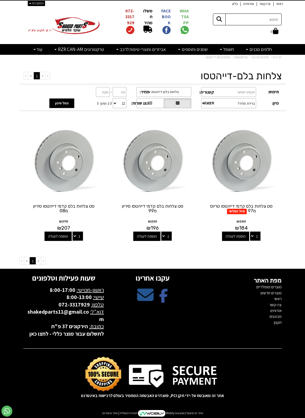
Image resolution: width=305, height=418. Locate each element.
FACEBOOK (166, 17)
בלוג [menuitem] (235, 3)
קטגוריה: (206, 92)
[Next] (31, 75)
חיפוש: (273, 91)
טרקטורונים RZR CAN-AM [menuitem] (79, 49)
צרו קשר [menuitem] (265, 3)
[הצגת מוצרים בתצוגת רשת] (177, 103)
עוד (38, 49)
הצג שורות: (140, 103)
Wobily (169, 413)
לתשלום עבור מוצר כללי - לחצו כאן (66, 333)
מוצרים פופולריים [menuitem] (269, 286)
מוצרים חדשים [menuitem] (271, 292)
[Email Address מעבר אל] (145, 299)
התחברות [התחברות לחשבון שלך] (36, 3)
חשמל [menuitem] (227, 49)
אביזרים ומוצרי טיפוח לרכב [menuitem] (141, 49)
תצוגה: (208, 102)
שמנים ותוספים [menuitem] (193, 49)
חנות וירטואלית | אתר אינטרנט (119, 413)
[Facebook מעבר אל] (163, 299)
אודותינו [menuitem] (248, 3)
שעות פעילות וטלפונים (63, 278)
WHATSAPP (184, 17)
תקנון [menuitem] (278, 322)
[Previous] (42, 75)
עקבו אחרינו (152, 278)
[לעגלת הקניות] (274, 31)
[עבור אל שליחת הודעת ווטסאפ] (6, 411)
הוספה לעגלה (236, 236)
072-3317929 (129, 17)
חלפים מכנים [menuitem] (259, 49)
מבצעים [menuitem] (276, 316)
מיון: (275, 103)
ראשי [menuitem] (279, 3)
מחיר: (144, 91)
